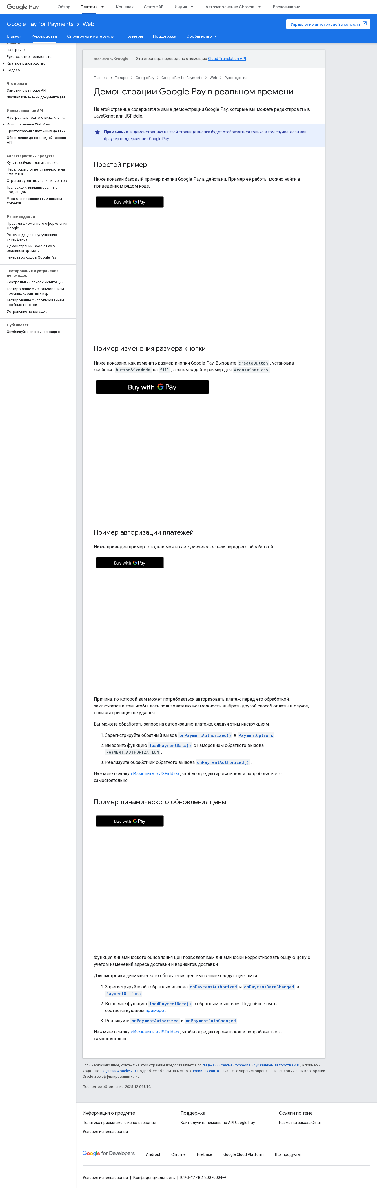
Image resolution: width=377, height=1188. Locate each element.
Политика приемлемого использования (119, 1122)
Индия (181, 6)
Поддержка (164, 36)
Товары (121, 78)
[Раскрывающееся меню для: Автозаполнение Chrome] (261, 7)
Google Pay (145, 78)
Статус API (154, 6)
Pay (23, 7)
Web (88, 24)
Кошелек (125, 6)
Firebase (204, 1154)
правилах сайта (205, 1071)
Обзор (63, 6)
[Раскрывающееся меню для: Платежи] (104, 7)
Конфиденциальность (154, 1177)
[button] (37, 63)
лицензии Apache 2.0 (118, 1071)
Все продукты (288, 1154)
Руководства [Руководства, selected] (44, 36)
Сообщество (199, 36)
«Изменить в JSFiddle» (155, 773)
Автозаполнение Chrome (229, 6)
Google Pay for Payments (40, 24)
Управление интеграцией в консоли (325, 24)
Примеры (134, 36)
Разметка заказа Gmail (300, 1122)
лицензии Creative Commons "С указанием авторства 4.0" (251, 1065)
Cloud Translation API (227, 58)
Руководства (236, 78)
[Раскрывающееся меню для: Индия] (193, 7)
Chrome (178, 1154)
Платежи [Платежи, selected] (89, 6)
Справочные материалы (90, 36)
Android (153, 1154)
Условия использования (105, 1131)
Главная (14, 36)
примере (154, 1010)
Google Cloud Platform (243, 1154)
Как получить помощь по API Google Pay (218, 1122)
